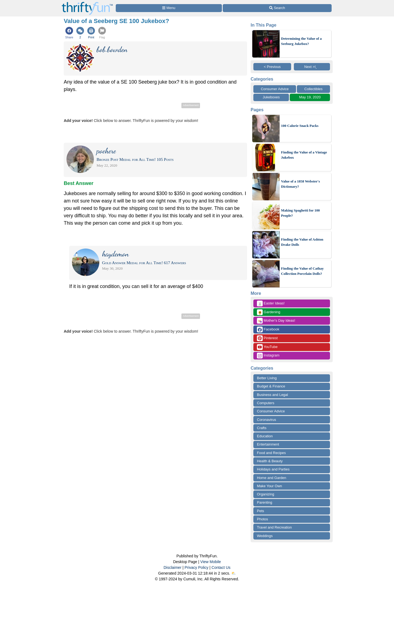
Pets (260, 511)
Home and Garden (271, 478)
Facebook (268, 329)
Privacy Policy (196, 567)
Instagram (268, 355)
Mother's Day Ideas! (276, 321)
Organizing (265, 494)
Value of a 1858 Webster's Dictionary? (300, 184)
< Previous (272, 67)
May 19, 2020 (310, 97)
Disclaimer (172, 567)
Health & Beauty (270, 461)
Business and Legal (272, 395)
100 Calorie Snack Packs (299, 126)
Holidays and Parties (273, 469)
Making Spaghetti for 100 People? (300, 213)
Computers (265, 403)
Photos (262, 519)
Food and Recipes (271, 453)
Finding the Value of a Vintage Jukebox (304, 155)
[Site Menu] (169, 8)
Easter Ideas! (271, 303)
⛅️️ (233, 573)
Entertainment (268, 444)
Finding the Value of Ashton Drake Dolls (302, 242)
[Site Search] (277, 8)
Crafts (261, 428)
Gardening (268, 312)
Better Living (267, 378)
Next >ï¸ (312, 67)
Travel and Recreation (274, 527)
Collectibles (313, 89)
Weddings (265, 536)
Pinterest (267, 338)
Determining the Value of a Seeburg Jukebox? (301, 41)
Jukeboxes (271, 97)
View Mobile (210, 562)
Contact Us (221, 567)
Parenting (264, 502)
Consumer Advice (275, 89)
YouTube (267, 347)
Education (265, 436)
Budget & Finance (271, 386)
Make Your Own (269, 486)
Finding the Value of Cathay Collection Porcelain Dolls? (302, 271)
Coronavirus (266, 420)
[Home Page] (87, 3)
